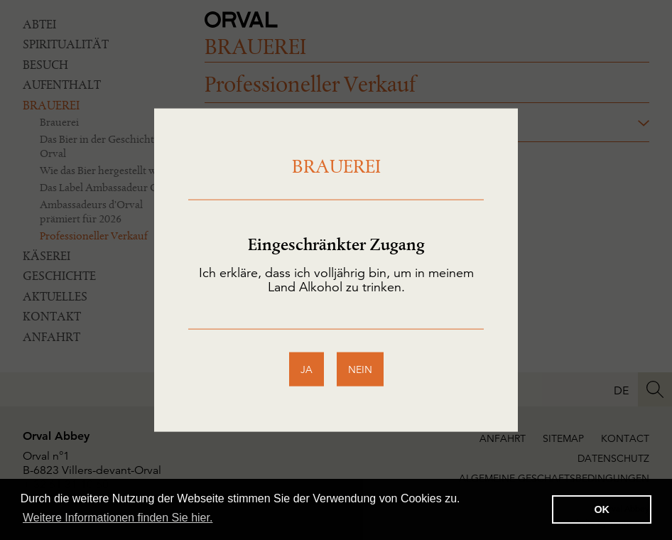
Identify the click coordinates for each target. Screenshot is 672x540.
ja (306, 368)
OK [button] (601, 509)
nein (360, 368)
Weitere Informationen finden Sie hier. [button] (117, 518)
